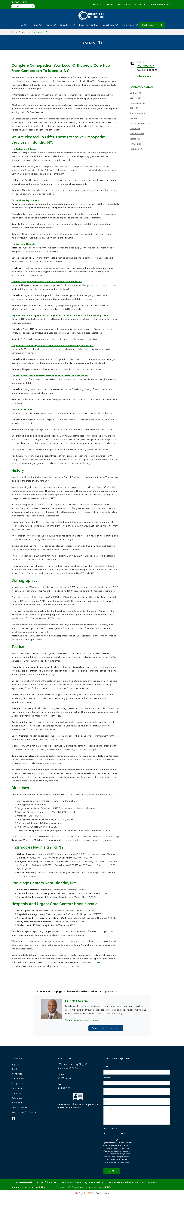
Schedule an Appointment (106, 1028)
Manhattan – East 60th (22, 1107)
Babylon (15, 1069)
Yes (107, 1137)
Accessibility (38, 1190)
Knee (49, 25)
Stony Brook (17, 1083)
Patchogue (16, 1098)
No (124, 1137)
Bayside (15, 1064)
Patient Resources (160, 4)
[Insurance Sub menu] (136, 25)
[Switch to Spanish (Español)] (98, 1197)
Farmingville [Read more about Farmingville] (135, 144)
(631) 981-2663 (146, 66)
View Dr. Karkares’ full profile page (82, 1020)
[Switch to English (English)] (80, 1197)
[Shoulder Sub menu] (73, 25)
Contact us (141, 4)
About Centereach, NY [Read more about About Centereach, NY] (141, 123)
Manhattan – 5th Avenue (24, 1112)
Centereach (17, 1078)
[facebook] (13, 1118)
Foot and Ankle (88, 25)
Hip (21, 25)
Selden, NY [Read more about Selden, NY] (135, 138)
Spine (34, 25)
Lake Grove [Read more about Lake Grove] (135, 93)
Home (14, 32)
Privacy (26, 1190)
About (95, 4)
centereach (27, 32)
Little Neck (16, 1088)
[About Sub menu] (101, 4)
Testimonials (124, 4)
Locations (108, 25)
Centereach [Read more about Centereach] (135, 98)
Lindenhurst (17, 1093)
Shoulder (65, 25)
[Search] (38, 6)
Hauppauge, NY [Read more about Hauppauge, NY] (137, 103)
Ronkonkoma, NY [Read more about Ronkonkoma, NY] (138, 113)
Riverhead (16, 1102)
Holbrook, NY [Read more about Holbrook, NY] (136, 149)
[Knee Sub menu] (54, 25)
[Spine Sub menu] (40, 25)
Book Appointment (152, 25)
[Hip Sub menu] (25, 25)
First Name (108, 1067)
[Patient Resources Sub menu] (171, 4)
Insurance (128, 25)
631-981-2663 (101, 962)
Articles (110, 4)
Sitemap (15, 1190)
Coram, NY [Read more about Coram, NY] (135, 128)
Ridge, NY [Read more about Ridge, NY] (134, 108)
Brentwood (16, 1073)
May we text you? (111, 1132)
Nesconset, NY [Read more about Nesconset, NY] (137, 133)
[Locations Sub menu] (116, 25)
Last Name (108, 1078)
